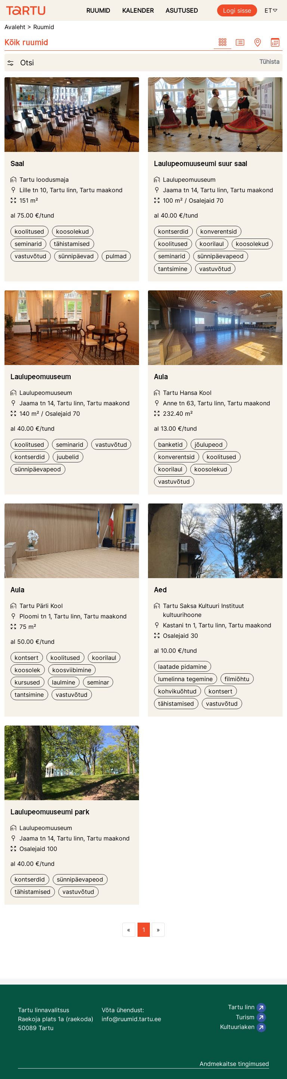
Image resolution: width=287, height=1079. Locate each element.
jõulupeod (209, 444)
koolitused (29, 231)
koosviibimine (71, 670)
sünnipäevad (76, 256)
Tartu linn (247, 1008)
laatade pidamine (182, 666)
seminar (98, 682)
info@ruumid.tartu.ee (131, 1019)
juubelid (68, 457)
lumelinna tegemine (185, 679)
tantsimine (172, 268)
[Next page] (158, 930)
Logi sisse (237, 10)
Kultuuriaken (243, 1027)
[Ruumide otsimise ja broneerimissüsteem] (22, 10)
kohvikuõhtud (177, 691)
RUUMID (98, 10)
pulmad (116, 256)
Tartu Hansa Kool (187, 392)
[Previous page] (128, 930)
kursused (27, 682)
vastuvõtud (30, 256)
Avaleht (14, 27)
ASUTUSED (182, 10)
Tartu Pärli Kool (41, 605)
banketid (170, 444)
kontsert (26, 657)
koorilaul (212, 243)
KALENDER (138, 10)
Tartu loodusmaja (44, 179)
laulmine (63, 682)
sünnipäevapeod (220, 256)
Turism (251, 1017)
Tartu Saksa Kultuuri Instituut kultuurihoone (203, 610)
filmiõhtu (237, 679)
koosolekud (72, 231)
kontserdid (173, 231)
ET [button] (271, 10)
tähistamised (72, 243)
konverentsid (218, 231)
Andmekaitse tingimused (234, 1063)
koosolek (27, 670)
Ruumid (43, 27)
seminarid (28, 243)
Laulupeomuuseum (189, 179)
